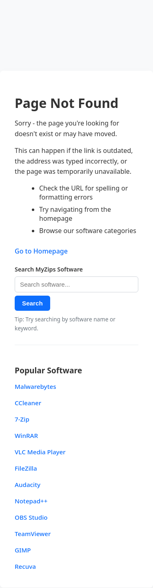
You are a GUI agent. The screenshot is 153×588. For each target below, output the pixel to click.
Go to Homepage (41, 251)
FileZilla (26, 468)
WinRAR (26, 435)
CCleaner (28, 403)
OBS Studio (31, 517)
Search (32, 303)
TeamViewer (33, 534)
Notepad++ (31, 501)
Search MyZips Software (49, 269)
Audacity (27, 484)
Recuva (25, 566)
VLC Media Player (40, 452)
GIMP (23, 550)
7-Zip (22, 419)
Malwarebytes (35, 386)
